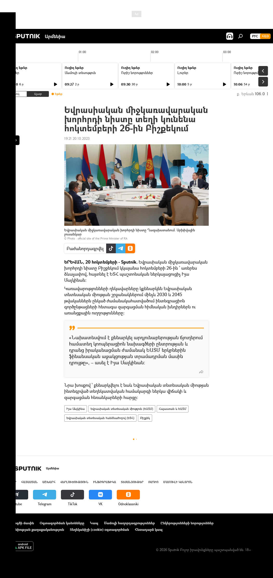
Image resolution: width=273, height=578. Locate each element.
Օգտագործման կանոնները (62, 523)
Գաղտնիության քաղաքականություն (34, 529)
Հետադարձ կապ (148, 529)
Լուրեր (13, 72)
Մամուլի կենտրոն (177, 482)
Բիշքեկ (145, 418)
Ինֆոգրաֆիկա (104, 482)
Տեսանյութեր (132, 482)
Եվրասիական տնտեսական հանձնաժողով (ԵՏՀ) (100, 418)
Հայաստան (29, 482)
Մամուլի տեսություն (80, 72)
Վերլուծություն (74, 482)
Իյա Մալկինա (75, 409)
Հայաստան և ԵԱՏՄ (172, 409)
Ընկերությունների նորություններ (187, 523)
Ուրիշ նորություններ (137, 72)
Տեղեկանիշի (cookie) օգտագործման (99, 529)
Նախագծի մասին (19, 523)
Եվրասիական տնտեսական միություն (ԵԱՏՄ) (122, 409)
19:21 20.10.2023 (77, 138)
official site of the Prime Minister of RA (102, 238)
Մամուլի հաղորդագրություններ (129, 523)
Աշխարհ (48, 482)
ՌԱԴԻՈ (153, 482)
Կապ (94, 523)
